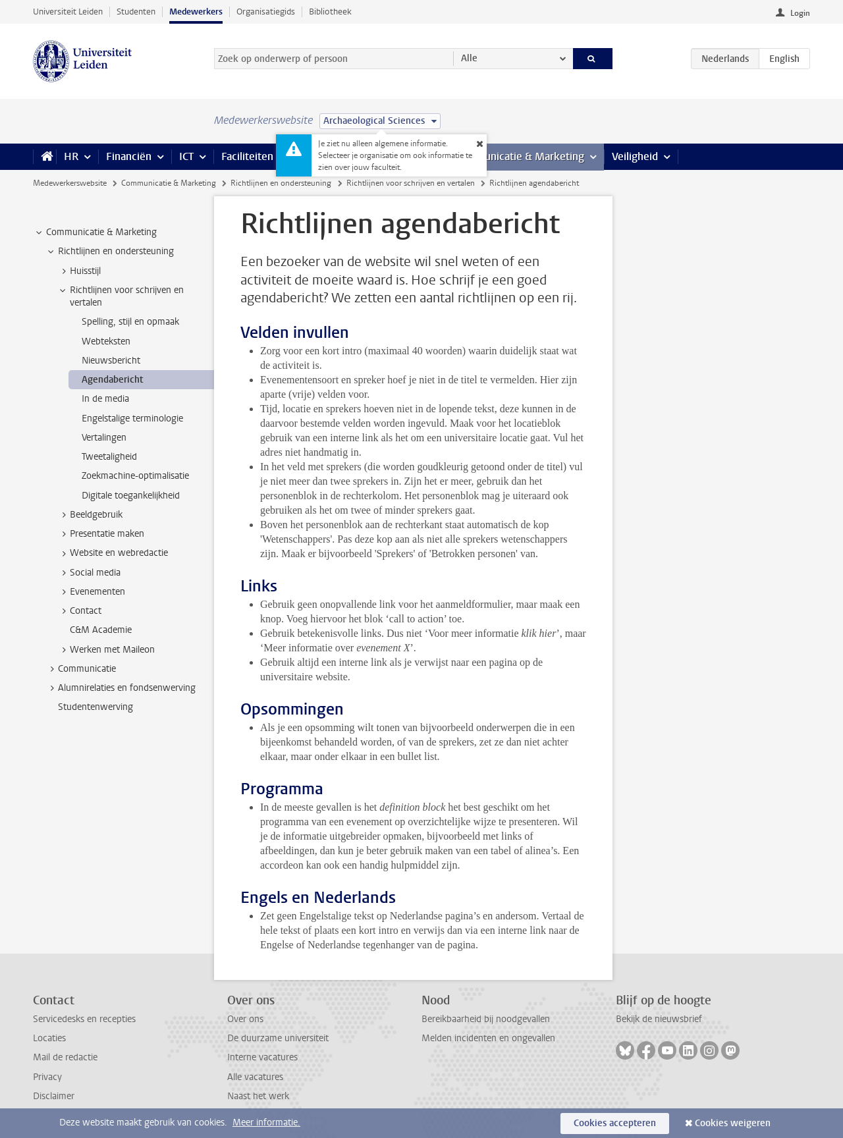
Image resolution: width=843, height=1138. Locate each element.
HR (71, 156)
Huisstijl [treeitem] (79, 271)
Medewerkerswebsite (70, 183)
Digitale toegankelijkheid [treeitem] (131, 495)
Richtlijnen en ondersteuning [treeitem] (109, 251)
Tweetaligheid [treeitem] (109, 456)
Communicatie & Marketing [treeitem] (95, 232)
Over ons (245, 1019)
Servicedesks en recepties (84, 1019)
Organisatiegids (265, 11)
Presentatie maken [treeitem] (100, 534)
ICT (186, 156)
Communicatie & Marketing (520, 156)
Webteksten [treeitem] (106, 341)
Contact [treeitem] (79, 611)
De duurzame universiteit (278, 1038)
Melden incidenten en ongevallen (488, 1038)
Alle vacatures (255, 1077)
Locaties (49, 1038)
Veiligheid (635, 156)
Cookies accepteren (615, 1123)
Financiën (128, 156)
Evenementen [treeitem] (91, 592)
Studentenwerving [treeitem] (95, 707)
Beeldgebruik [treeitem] (89, 515)
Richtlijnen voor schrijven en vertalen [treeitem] (120, 296)
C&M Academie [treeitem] (101, 630)
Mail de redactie (65, 1057)
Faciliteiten (247, 156)
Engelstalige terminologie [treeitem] (132, 418)
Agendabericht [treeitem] (112, 379)
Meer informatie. (266, 1122)
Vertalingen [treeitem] (104, 437)
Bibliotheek (330, 11)
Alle (469, 58)
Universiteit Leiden (68, 11)
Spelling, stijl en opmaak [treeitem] (130, 321)
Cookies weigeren (733, 1123)
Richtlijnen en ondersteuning (281, 183)
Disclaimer (53, 1096)
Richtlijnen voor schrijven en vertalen (410, 183)
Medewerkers (196, 11)
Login (800, 13)
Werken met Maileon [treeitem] (106, 650)
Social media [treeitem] (89, 573)
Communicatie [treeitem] (80, 669)
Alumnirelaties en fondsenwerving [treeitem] (120, 688)
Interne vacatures (262, 1057)
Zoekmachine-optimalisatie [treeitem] (135, 476)
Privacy (47, 1077)
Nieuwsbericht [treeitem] (111, 360)
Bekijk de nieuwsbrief (659, 1019)
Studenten (136, 11)
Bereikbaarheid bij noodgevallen (486, 1019)
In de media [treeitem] (105, 399)
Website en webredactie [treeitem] (112, 553)
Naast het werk (258, 1096)
